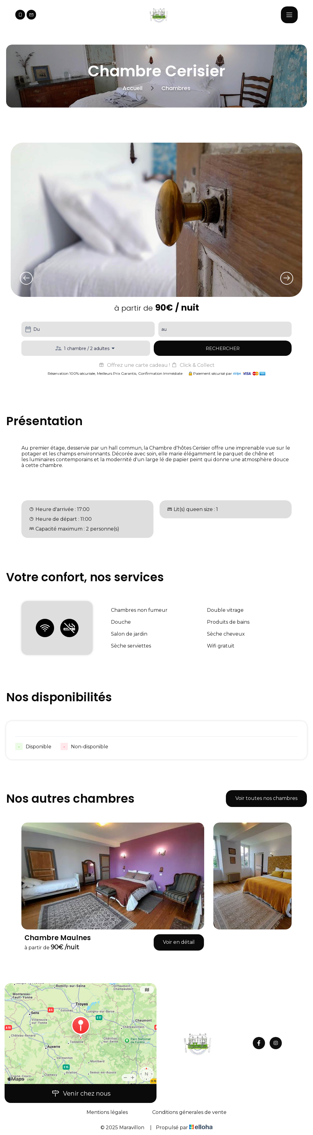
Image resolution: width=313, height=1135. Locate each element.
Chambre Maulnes (57, 938)
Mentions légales (107, 1112)
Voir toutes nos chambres (266, 798)
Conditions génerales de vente (189, 1112)
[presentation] (26, 278)
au (164, 329)
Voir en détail (179, 942)
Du (36, 329)
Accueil (132, 88)
